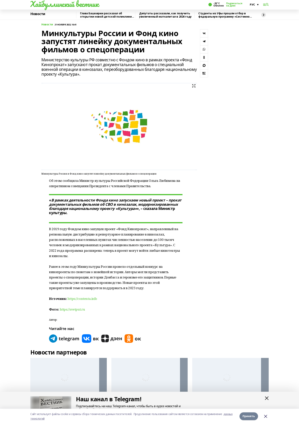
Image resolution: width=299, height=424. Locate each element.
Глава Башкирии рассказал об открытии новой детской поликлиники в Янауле (107, 15)
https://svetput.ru (72, 309)
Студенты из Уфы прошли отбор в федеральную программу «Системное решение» (224, 15)
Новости (37, 14)
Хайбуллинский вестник (64, 4)
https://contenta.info (82, 298)
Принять (249, 416)
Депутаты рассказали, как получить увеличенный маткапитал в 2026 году (165, 15)
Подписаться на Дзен (234, 4)
